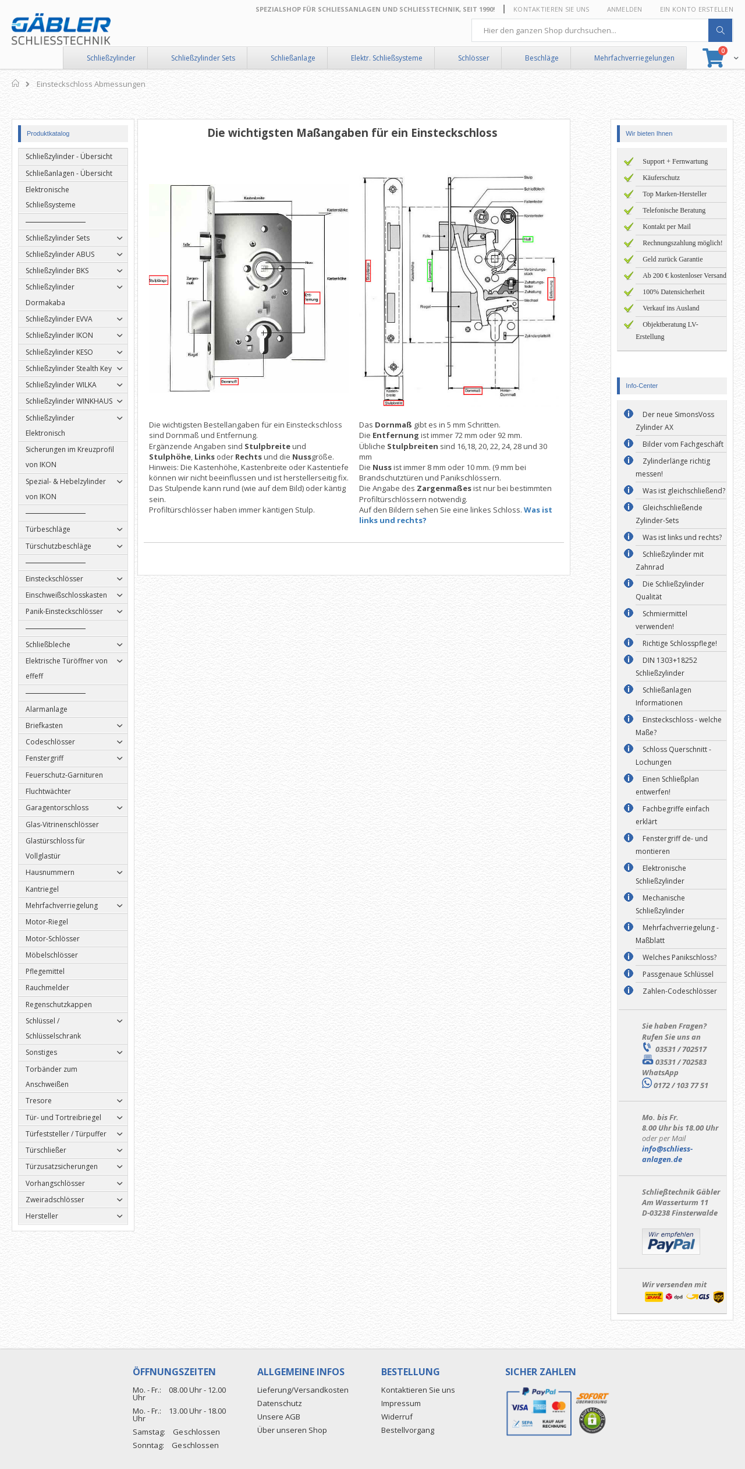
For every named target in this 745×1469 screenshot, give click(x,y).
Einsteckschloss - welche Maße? (679, 726)
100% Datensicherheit (673, 292)
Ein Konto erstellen (696, 9)
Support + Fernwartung (675, 161)
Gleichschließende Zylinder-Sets (669, 514)
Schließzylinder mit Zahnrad (670, 560)
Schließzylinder (111, 58)
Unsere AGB (278, 1416)
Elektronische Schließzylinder (661, 874)
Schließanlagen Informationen (663, 696)
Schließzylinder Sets (203, 58)
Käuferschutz (661, 178)
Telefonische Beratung (674, 210)
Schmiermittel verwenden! (661, 620)
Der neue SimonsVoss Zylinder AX (675, 420)
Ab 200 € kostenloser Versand (684, 275)
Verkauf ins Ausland (671, 308)
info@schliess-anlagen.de (667, 1153)
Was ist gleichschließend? (684, 491)
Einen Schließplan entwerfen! (667, 785)
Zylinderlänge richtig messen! (673, 467)
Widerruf (397, 1416)
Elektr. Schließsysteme (387, 58)
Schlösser (473, 58)
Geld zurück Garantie (673, 259)
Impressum (401, 1403)
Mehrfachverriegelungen (634, 58)
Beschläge (542, 58)
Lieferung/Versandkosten (303, 1390)
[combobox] (602, 30)
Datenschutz (279, 1403)
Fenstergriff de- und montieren (672, 845)
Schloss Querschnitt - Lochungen (673, 755)
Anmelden (625, 9)
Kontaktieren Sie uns (551, 9)
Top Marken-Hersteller (675, 194)
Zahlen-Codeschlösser (680, 991)
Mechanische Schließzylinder (660, 904)
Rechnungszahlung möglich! (683, 243)
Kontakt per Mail (667, 227)
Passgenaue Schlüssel (678, 974)
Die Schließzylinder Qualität (670, 590)
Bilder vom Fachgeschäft (683, 444)
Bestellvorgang (407, 1430)
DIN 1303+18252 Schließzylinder (666, 666)
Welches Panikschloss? (679, 957)
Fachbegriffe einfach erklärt (672, 815)
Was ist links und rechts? (682, 537)
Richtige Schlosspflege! (680, 643)
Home (16, 83)
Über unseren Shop (292, 1430)
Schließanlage (293, 58)
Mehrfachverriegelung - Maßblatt (677, 934)
